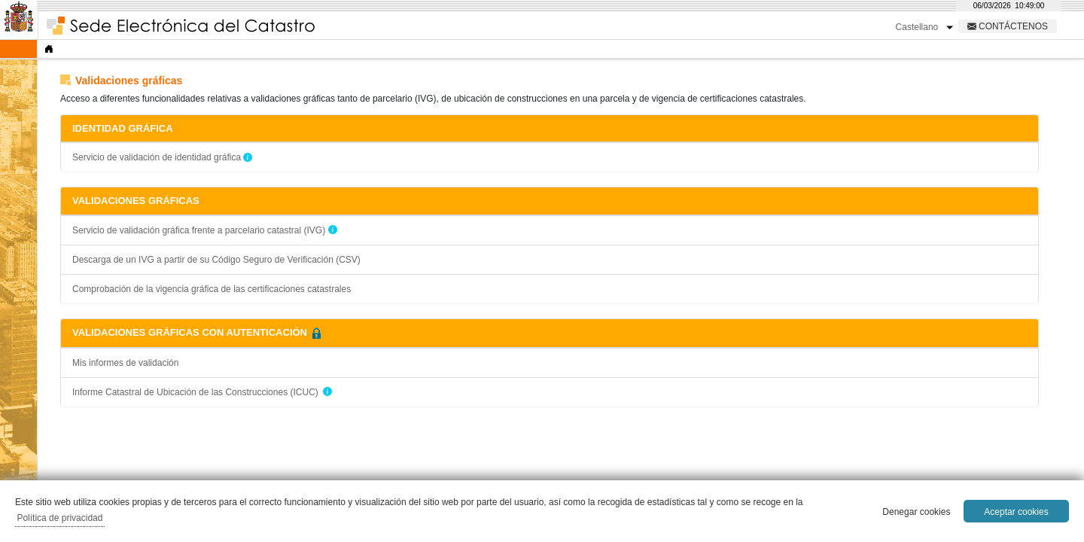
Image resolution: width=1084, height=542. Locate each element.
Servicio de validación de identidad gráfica (156, 157)
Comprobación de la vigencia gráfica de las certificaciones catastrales (211, 289)
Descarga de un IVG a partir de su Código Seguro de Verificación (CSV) (216, 259)
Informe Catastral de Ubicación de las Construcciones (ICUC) (195, 392)
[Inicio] (48, 49)
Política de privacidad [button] (59, 518)
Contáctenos (1012, 26)
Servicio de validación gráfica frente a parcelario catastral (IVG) (200, 230)
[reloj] (1008, 5)
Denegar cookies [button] (916, 512)
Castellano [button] (918, 27)
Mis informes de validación (125, 363)
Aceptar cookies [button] (1016, 512)
